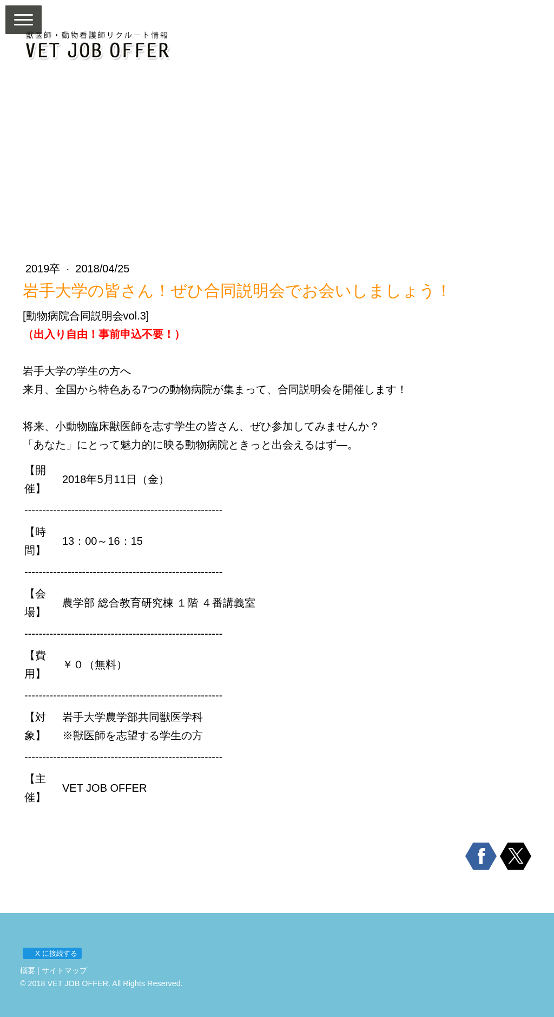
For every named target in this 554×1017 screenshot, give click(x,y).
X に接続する (51, 953)
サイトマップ (64, 970)
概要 (27, 970)
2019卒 (44, 269)
